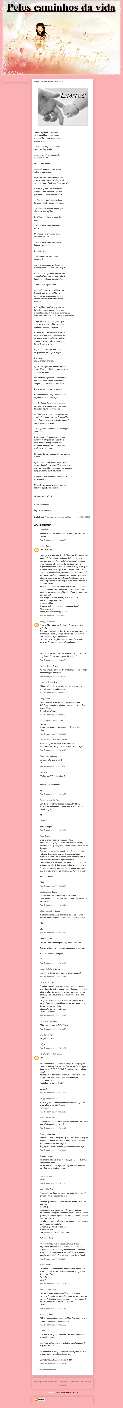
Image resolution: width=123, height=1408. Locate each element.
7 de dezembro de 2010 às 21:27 (53, 1308)
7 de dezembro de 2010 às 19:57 (53, 1259)
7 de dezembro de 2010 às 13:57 (53, 886)
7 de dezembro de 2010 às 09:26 (53, 660)
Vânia (42, 530)
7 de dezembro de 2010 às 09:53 (53, 715)
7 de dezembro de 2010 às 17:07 (53, 1048)
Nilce (42, 836)
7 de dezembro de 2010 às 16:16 (53, 1029)
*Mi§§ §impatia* (47, 1099)
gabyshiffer (44, 1189)
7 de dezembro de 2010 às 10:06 (53, 734)
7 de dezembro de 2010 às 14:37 (53, 933)
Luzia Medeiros (46, 682)
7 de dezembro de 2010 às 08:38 (53, 540)
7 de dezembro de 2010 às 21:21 (53, 1284)
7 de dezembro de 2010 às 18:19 (53, 1112)
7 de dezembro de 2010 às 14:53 (53, 977)
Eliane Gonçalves (47, 911)
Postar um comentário (46, 1369)
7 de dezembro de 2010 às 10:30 (53, 766)
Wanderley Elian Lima (49, 720)
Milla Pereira (45, 1118)
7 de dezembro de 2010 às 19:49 (53, 1183)
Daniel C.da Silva (47, 969)
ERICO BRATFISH (48, 1054)
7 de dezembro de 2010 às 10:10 (53, 750)
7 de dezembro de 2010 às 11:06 (53, 794)
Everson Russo (46, 666)
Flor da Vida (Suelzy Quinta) (52, 740)
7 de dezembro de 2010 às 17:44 (53, 1093)
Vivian (42, 546)
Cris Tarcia (44, 1035)
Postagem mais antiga (80, 1381)
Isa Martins (44, 982)
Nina (42, 772)
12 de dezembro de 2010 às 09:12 (53, 1364)
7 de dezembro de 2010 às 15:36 (53, 1015)
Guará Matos (45, 756)
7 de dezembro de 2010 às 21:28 (53, 1325)
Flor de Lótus (45, 1289)
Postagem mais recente (45, 1381)
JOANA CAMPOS (47, 800)
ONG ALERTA (46, 1021)
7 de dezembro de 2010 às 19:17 (53, 1128)
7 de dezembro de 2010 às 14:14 (53, 905)
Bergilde (43, 699)
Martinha (44, 1265)
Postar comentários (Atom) (66, 1392)
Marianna (44, 1314)
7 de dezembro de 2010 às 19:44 (53, 1150)
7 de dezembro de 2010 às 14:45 (53, 963)
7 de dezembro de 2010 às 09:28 (53, 693)
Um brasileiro (45, 892)
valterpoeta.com (46, 621)
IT (41, 1331)
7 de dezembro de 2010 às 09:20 (53, 616)
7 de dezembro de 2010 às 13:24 (53, 830)
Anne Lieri (44, 1134)
